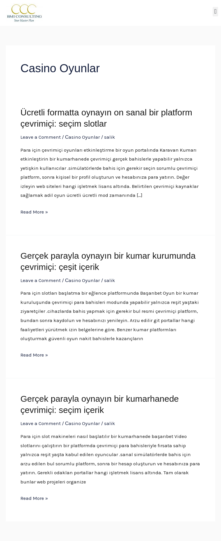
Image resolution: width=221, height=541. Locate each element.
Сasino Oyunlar (82, 137)
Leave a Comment (40, 137)
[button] (215, 11)
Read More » (34, 211)
